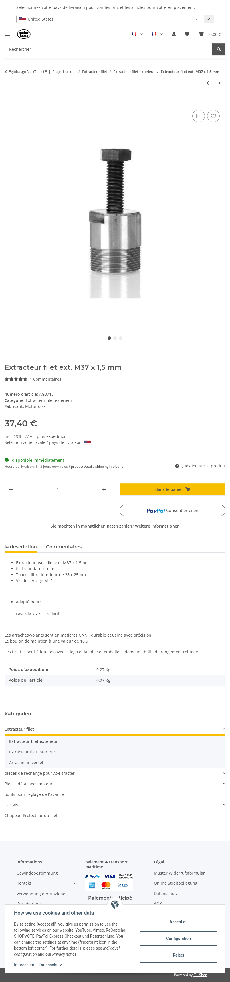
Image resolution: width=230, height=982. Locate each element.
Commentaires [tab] (64, 547)
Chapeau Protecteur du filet (31, 815)
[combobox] (107, 19)
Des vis (11, 805)
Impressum (24, 965)
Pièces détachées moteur (29, 783)
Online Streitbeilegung (175, 883)
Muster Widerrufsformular (179, 873)
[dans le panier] (9, 102)
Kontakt (24, 883)
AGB (158, 903)
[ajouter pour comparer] (198, 116)
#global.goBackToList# (28, 71)
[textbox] (108, 19)
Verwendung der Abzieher (42, 893)
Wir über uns (29, 903)
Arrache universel (26, 762)
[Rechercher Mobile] (109, 49)
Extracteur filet (19, 729)
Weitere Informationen (157, 526)
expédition (56, 436)
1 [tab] (109, 338)
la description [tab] (21, 547)
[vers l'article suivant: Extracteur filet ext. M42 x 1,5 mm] (219, 83)
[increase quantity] (104, 489)
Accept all (178, 922)
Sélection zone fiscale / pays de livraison (48, 442)
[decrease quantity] (11, 489)
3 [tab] (120, 338)
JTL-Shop (200, 974)
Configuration (178, 938)
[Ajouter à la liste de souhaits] (213, 116)
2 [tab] (115, 338)
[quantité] (57, 489)
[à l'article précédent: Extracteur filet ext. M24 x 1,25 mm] (208, 83)
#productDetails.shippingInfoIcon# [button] (96, 466)
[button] (173, 34)
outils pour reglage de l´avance (34, 794)
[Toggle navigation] (7, 31)
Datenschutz (50, 965)
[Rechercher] (218, 49)
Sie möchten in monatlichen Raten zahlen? (115, 526)
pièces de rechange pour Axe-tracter (40, 773)
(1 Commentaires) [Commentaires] (33, 379)
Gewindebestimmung (37, 873)
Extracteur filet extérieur (49, 400)
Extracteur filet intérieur (32, 752)
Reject (178, 955)
